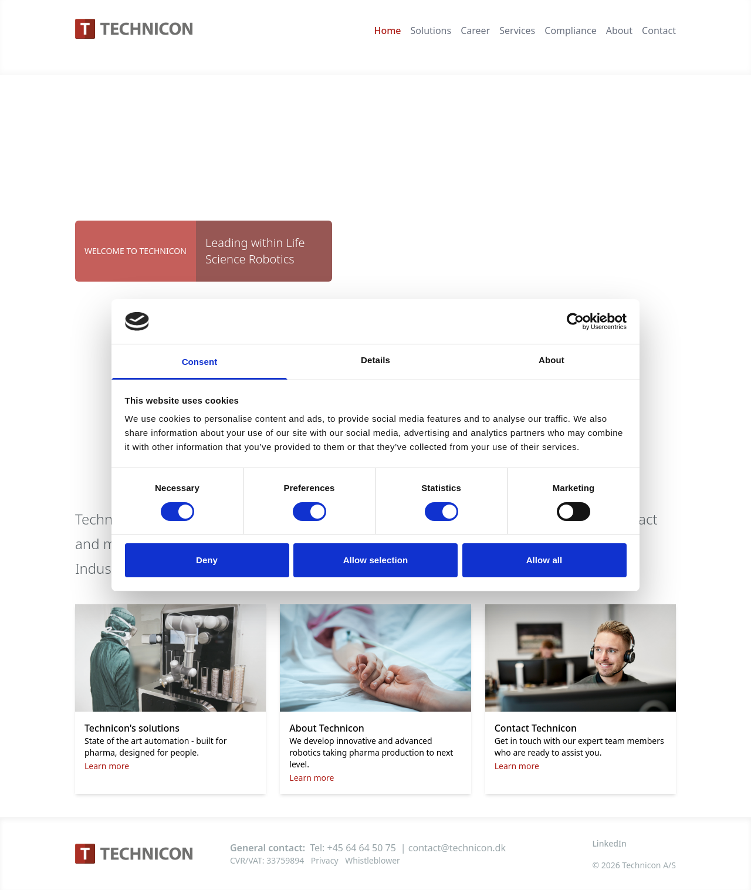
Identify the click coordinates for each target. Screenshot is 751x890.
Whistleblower (372, 860)
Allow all (544, 560)
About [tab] (551, 360)
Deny (207, 560)
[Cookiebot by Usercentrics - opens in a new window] (575, 321)
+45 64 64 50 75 (361, 847)
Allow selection (375, 560)
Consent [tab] (200, 362)
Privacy (325, 860)
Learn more (106, 765)
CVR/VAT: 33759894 (267, 860)
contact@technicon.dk (457, 847)
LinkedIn (609, 843)
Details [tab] (375, 360)
